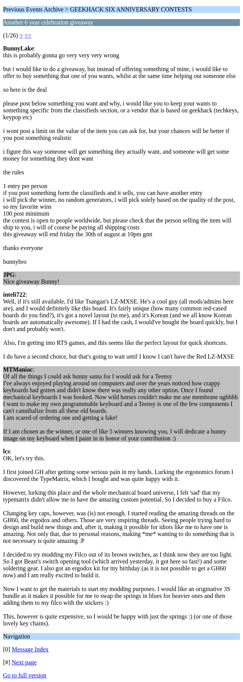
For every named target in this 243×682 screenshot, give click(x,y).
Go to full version (24, 675)
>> (27, 35)
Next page (24, 662)
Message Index (30, 649)
